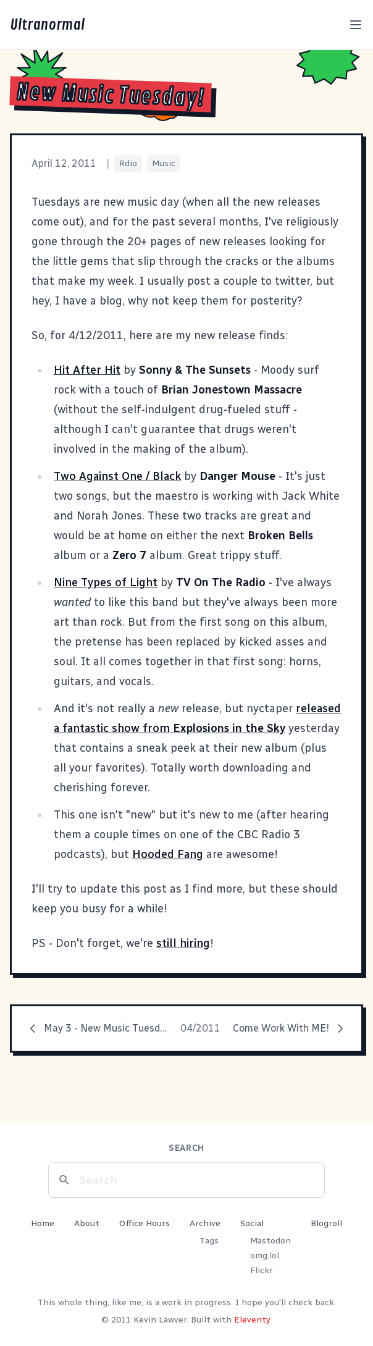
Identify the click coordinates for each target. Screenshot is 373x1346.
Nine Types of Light (105, 582)
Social (252, 1223)
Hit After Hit (87, 370)
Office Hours (144, 1223)
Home (42, 1223)
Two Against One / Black (117, 476)
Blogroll (326, 1223)
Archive (205, 1223)
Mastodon (270, 1240)
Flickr (261, 1270)
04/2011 (200, 1028)
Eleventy (252, 1319)
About (86, 1223)
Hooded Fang (167, 854)
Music (163, 163)
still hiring (183, 943)
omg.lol (264, 1255)
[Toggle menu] (355, 24)
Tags (209, 1240)
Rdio (128, 163)
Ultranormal (47, 24)
